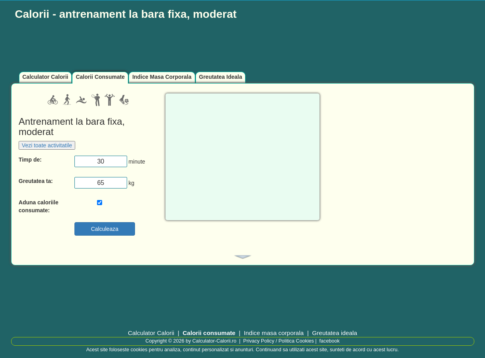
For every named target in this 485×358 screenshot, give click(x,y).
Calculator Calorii (45, 77)
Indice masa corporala (274, 332)
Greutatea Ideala (220, 77)
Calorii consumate (209, 332)
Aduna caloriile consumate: (38, 206)
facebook (330, 341)
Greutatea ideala (334, 332)
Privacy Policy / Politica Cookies (278, 341)
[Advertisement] (203, 46)
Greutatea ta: (36, 181)
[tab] (242, 257)
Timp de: (30, 159)
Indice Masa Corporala (161, 77)
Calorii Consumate (100, 77)
